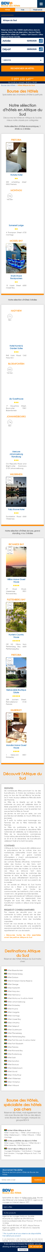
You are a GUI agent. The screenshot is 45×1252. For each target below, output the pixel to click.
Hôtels (7, 10)
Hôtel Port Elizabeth (15, 1043)
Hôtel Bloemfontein (15, 970)
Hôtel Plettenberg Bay (16, 1036)
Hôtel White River (14, 1075)
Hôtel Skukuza (13, 1064)
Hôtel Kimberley (13, 1005)
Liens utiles (8, 1207)
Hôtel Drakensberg (14, 974)
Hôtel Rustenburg (14, 1054)
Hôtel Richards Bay (15, 1050)
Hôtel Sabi (11, 1057)
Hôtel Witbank (13, 1085)
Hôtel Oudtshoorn (14, 1029)
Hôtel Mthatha (13, 1022)
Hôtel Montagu (13, 1015)
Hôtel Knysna (12, 1009)
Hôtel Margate (13, 1012)
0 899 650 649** (22, 79)
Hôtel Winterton (13, 1082)
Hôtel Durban (12, 977)
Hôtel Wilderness (14, 1078)
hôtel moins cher (29, 1197)
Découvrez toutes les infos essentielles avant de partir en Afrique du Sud (22, 936)
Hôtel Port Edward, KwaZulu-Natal (21, 1040)
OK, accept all (35, 1247)
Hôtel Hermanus (13, 995)
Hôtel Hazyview (13, 991)
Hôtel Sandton (13, 1061)
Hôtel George (12, 984)
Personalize (23, 1250)
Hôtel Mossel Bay (14, 1019)
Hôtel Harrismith (13, 988)
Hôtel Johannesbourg (16, 1002)
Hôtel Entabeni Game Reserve (19, 981)
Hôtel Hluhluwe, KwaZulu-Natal (20, 998)
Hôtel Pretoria (12, 1047)
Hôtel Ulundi (12, 1071)
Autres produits (10, 1213)
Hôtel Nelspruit (13, 1026)
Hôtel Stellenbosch (15, 1068)
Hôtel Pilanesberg (14, 1033)
